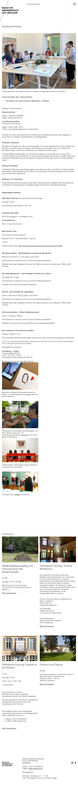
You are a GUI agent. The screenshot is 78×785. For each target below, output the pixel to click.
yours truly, (28, 394)
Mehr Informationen (9, 593)
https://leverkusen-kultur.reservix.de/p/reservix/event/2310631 (40, 246)
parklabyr (17, 494)
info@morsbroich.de (35, 768)
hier (55, 778)
